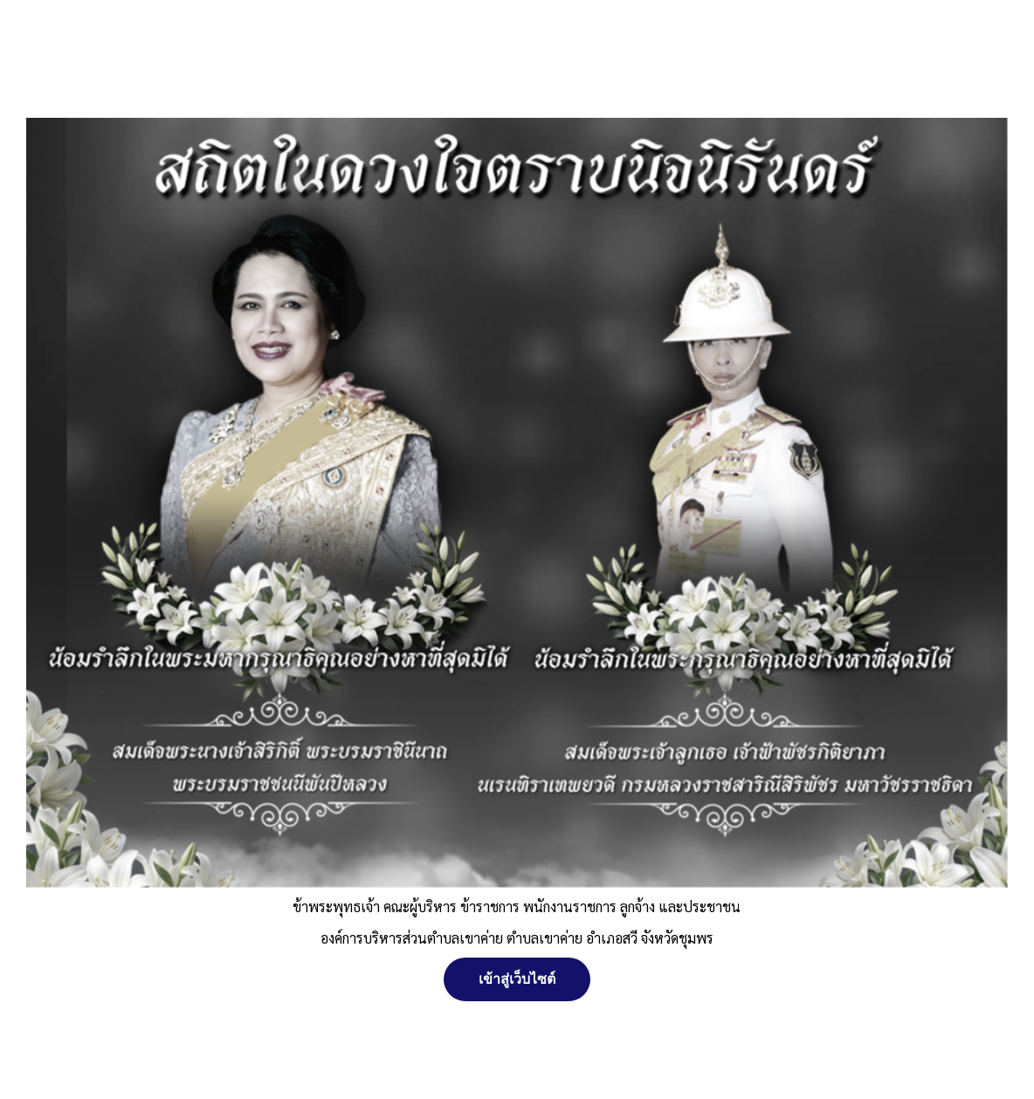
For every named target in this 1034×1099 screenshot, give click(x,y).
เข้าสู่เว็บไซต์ (517, 979)
